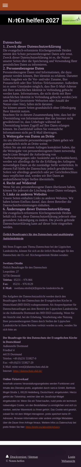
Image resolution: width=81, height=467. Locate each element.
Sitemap (33, 456)
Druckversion (16, 456)
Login (71, 456)
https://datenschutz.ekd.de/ (27, 370)
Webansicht (68, 460)
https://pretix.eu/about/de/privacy (43, 427)
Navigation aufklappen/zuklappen (40, 5)
